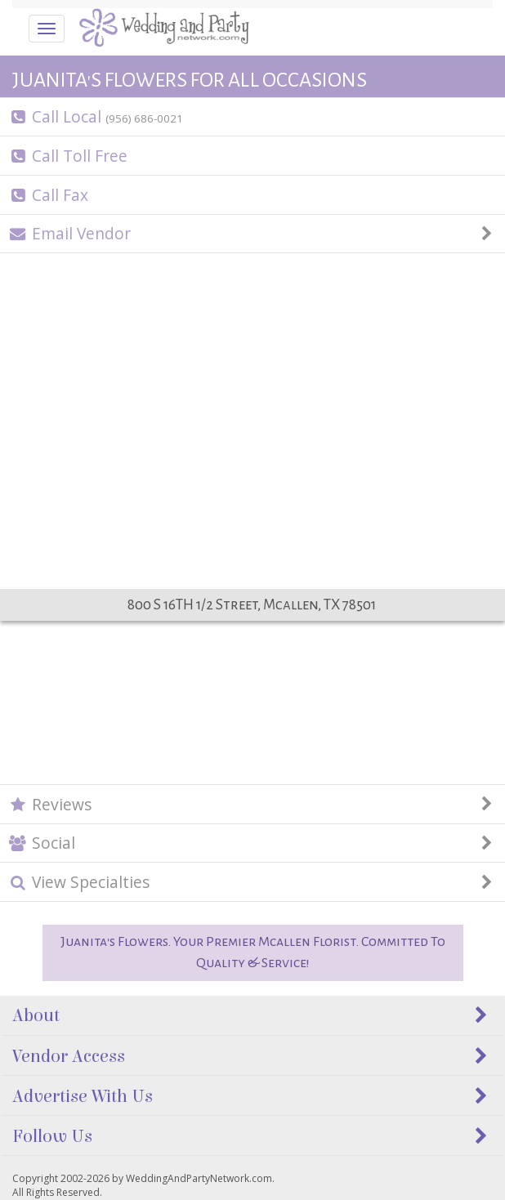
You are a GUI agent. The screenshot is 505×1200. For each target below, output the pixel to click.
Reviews (253, 804)
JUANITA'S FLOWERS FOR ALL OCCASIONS (189, 80)
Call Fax (48, 195)
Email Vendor (253, 233)
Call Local (96, 116)
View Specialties (253, 882)
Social (253, 843)
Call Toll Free (68, 156)
